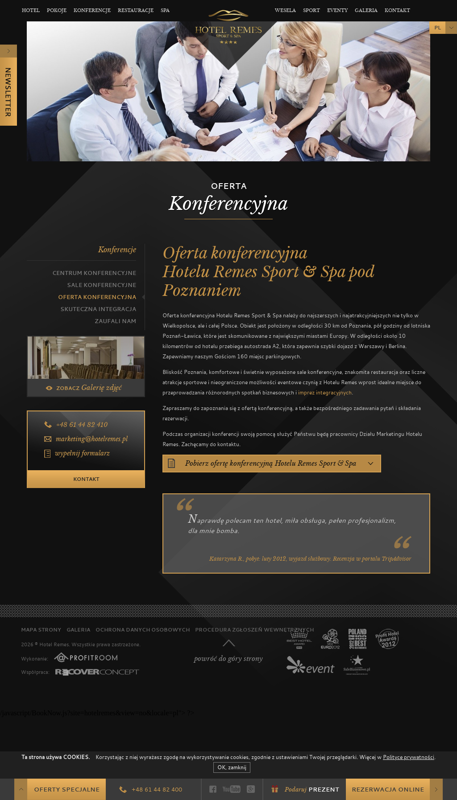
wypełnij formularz (82, 453)
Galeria (366, 10)
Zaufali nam (115, 321)
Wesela (285, 10)
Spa (165, 10)
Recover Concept (97, 672)
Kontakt (397, 10)
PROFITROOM (85, 657)
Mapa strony (41, 629)
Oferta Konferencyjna (97, 297)
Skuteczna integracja (98, 309)
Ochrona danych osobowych (143, 629)
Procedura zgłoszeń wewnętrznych (254, 629)
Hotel (31, 10)
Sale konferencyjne (101, 285)
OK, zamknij (231, 767)
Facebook (212, 789)
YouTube (232, 789)
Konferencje (92, 10)
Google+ (251, 789)
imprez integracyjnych (325, 392)
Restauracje (136, 10)
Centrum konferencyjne (94, 273)
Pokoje (56, 10)
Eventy (337, 10)
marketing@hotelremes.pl (92, 439)
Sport (311, 10)
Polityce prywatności (408, 756)
